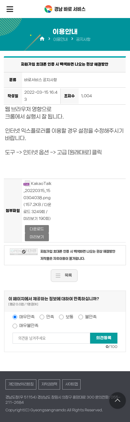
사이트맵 (71, 384)
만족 (50, 317)
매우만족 (27, 317)
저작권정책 (49, 384)
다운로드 (37, 229)
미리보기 (37, 237)
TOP (117, 400)
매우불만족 (29, 325)
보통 (69, 317)
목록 (68, 275)
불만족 (90, 317)
